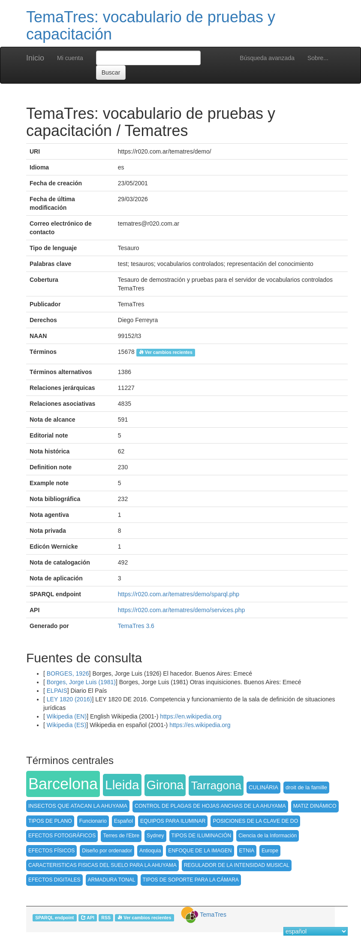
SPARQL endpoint (54, 917)
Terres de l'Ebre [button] (121, 836)
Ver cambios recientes (166, 352)
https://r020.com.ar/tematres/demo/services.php (181, 610)
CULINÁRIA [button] (263, 787)
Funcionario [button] (93, 821)
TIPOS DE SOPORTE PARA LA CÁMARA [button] (191, 880)
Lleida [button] (122, 785)
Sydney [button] (155, 836)
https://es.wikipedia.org (199, 725)
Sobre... (317, 57)
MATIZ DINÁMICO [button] (315, 806)
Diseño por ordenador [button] (107, 851)
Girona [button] (165, 785)
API (87, 917)
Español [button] (123, 821)
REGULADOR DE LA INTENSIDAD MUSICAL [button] (236, 865)
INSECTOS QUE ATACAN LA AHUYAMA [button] (77, 806)
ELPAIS (56, 690)
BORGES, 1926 (67, 673)
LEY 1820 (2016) (68, 699)
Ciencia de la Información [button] (267, 836)
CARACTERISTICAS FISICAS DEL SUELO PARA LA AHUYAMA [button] (102, 865)
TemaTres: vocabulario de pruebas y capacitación (150, 25)
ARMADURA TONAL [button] (111, 880)
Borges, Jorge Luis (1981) (80, 682)
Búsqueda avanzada (267, 57)
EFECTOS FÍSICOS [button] (51, 851)
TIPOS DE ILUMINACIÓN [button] (201, 836)
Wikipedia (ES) (65, 725)
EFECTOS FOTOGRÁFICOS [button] (62, 836)
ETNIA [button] (247, 851)
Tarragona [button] (216, 785)
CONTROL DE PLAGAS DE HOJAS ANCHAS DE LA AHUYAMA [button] (210, 806)
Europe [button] (270, 851)
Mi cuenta (70, 57)
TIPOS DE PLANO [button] (50, 821)
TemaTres (213, 914)
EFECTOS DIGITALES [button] (54, 880)
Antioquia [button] (150, 851)
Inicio (35, 58)
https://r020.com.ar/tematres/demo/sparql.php (178, 594)
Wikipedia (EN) (66, 716)
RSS (106, 917)
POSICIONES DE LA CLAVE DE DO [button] (255, 821)
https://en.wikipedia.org (190, 716)
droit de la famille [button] (306, 787)
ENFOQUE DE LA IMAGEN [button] (200, 851)
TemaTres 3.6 (136, 625)
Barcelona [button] (63, 784)
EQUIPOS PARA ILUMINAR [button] (173, 821)
